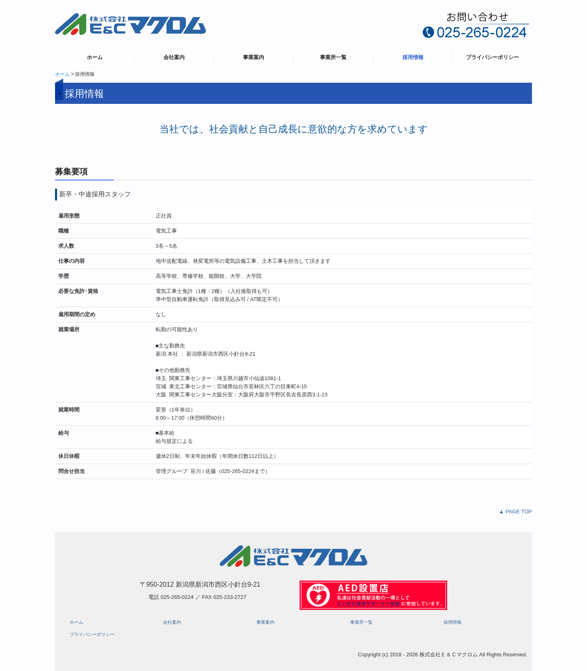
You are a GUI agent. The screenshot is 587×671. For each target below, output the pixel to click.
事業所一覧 (333, 57)
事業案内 (253, 57)
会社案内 (174, 57)
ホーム (95, 57)
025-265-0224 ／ (181, 597)
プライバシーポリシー (492, 57)
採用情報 (413, 57)
